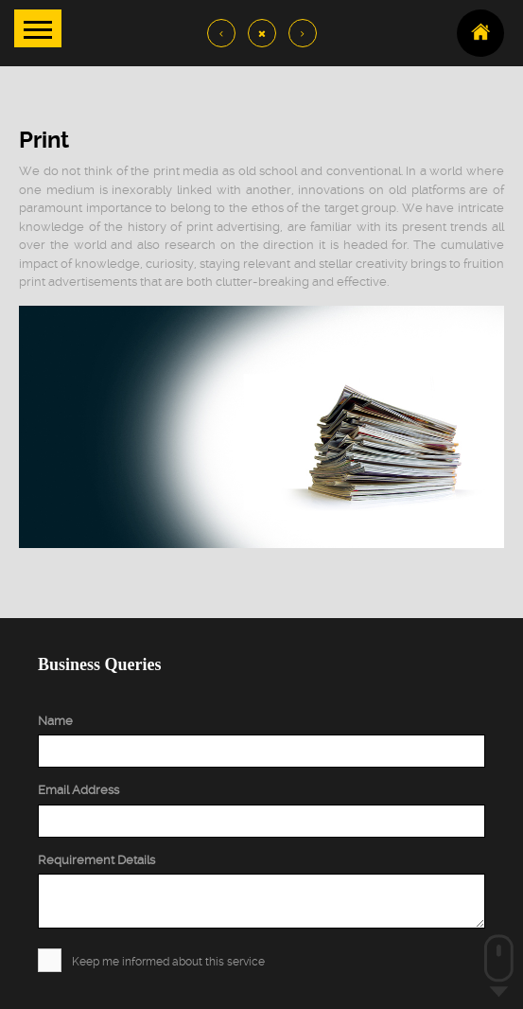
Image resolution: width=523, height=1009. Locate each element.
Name (55, 721)
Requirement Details (96, 860)
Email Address (78, 790)
